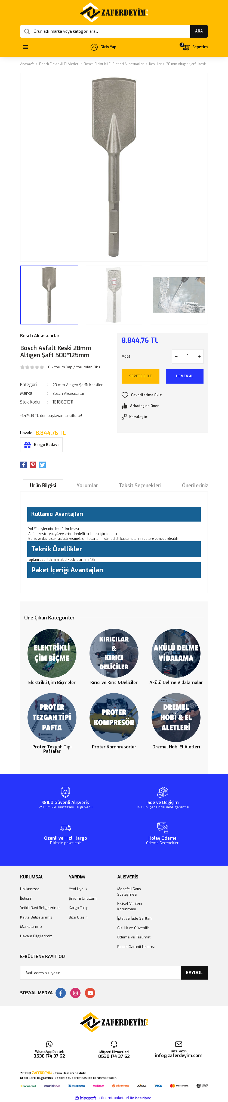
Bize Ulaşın (78, 917)
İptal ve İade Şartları (134, 918)
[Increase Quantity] (199, 356)
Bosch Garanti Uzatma (136, 946)
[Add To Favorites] (163, 395)
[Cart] (195, 47)
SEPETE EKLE (140, 376)
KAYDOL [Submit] (194, 972)
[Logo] (114, 12)
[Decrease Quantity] (176, 356)
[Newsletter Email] (114, 973)
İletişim (26, 898)
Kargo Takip (78, 907)
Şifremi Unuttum (83, 898)
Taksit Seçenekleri (140, 485)
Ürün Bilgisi (43, 485)
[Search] (114, 31)
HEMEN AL (184, 376)
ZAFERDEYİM (42, 1073)
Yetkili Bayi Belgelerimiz (40, 907)
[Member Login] (103, 47)
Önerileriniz (195, 485)
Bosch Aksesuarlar (40, 336)
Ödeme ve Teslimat (133, 937)
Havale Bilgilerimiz (36, 936)
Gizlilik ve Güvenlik (133, 928)
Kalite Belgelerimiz (36, 917)
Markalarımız (31, 926)
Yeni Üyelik (78, 889)
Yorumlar (87, 485)
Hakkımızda (29, 889)
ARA (199, 31)
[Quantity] (187, 356)
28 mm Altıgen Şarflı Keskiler (78, 385)
